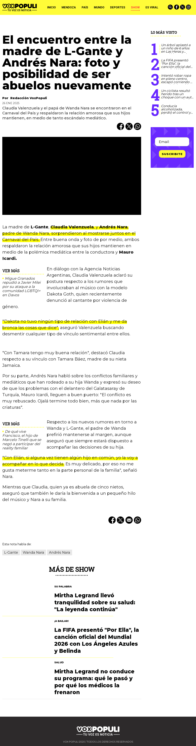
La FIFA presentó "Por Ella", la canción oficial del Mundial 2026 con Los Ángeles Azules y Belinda (176, 68)
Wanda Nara (33, 552)
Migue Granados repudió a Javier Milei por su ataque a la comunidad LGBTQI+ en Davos (21, 286)
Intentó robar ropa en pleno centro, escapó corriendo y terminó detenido (176, 80)
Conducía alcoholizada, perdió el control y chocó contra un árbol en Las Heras (176, 112)
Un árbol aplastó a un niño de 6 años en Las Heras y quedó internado (175, 50)
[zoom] (71, 176)
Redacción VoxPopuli (28, 98)
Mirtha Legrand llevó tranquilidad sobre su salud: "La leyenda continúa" (94, 602)
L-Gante (11, 552)
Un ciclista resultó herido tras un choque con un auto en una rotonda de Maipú (177, 97)
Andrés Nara (59, 552)
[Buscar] (170, 7)
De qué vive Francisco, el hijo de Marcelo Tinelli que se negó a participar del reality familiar (21, 440)
